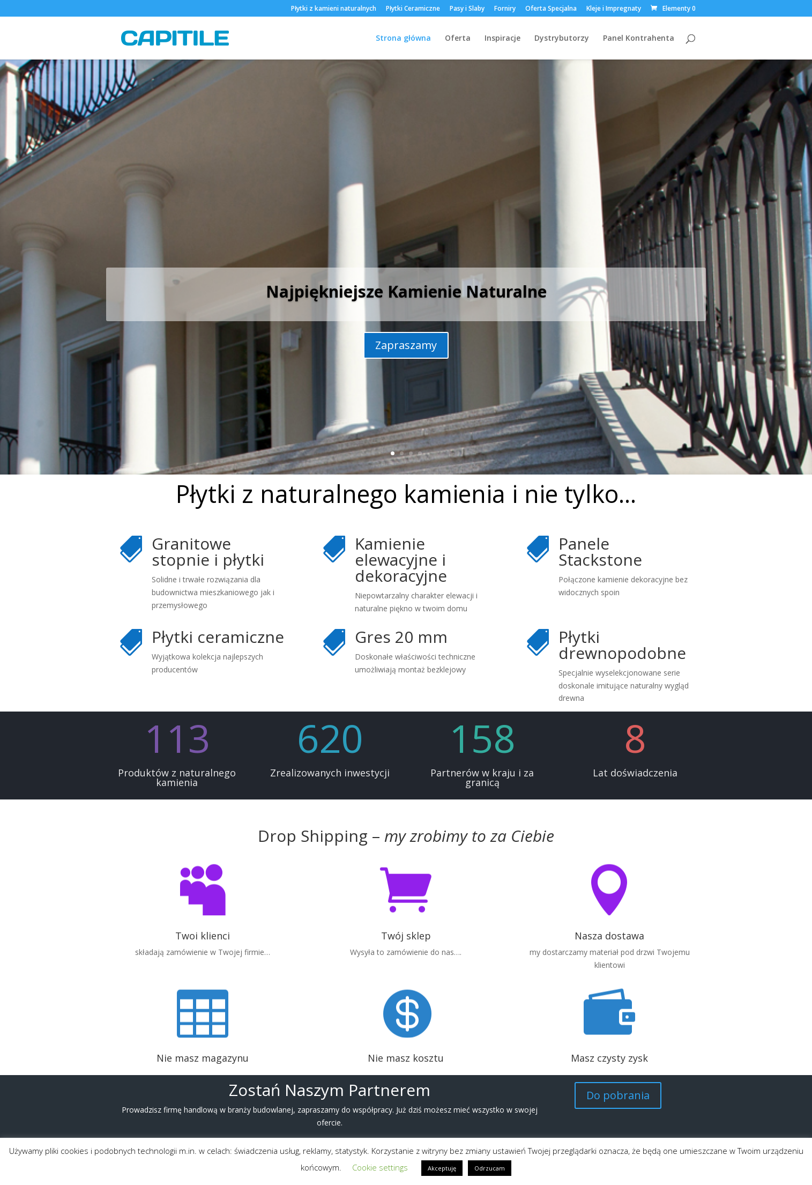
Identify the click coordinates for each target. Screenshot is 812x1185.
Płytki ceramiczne (218, 637)
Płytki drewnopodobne (622, 645)
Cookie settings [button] (380, 1167)
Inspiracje (502, 38)
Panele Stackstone (600, 551)
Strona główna (403, 38)
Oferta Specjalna (551, 9)
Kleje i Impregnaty (613, 9)
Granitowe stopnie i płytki (208, 551)
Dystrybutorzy (561, 38)
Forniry (505, 9)
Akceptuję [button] (442, 1168)
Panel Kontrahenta (638, 38)
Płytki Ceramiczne (413, 9)
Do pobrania (618, 1095)
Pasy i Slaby (467, 9)
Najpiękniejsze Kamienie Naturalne (406, 291)
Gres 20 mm (401, 637)
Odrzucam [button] (489, 1168)
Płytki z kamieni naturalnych (333, 9)
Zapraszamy (406, 345)
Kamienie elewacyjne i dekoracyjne (401, 559)
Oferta (458, 38)
